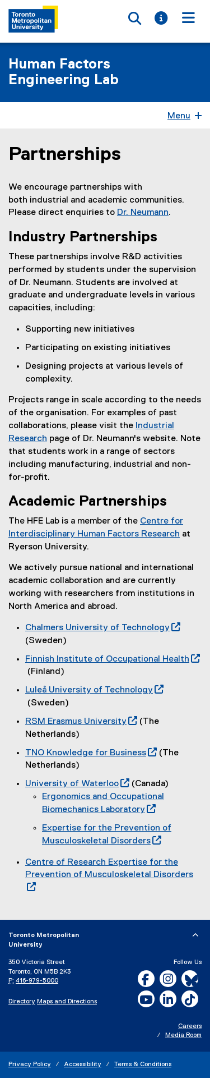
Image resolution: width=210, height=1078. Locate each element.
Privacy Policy (29, 1064)
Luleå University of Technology (94, 690)
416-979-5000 (37, 981)
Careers (190, 1026)
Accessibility (82, 1064)
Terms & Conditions (142, 1064)
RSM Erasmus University (81, 721)
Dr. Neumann (143, 212)
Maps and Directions (67, 1001)
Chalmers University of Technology (102, 627)
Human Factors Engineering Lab (63, 72)
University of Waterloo (77, 783)
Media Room (183, 1035)
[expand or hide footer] (195, 935)
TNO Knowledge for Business (91, 753)
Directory (21, 1001)
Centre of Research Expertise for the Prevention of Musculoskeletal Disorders (109, 875)
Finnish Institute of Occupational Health (112, 659)
